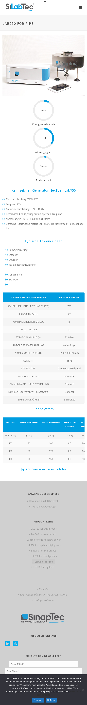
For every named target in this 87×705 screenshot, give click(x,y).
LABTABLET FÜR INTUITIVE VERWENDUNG (42, 594)
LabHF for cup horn (42, 567)
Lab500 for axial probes (42, 534)
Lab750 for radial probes (43, 556)
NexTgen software (43, 600)
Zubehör (42, 589)
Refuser (51, 700)
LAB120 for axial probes (43, 528)
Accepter (38, 700)
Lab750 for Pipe (43, 561)
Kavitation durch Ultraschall (42, 501)
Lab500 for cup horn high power (43, 545)
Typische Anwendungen (42, 506)
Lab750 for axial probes (42, 550)
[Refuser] (83, 689)
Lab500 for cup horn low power (43, 539)
